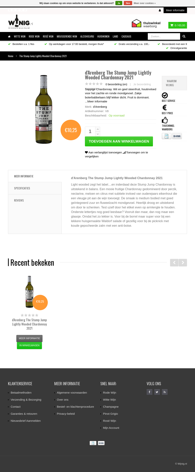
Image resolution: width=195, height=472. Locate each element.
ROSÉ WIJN (48, 36)
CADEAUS (126, 36)
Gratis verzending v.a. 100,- (131, 44)
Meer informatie (97, 101)
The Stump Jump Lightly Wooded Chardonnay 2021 (29, 324)
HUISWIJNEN (103, 36)
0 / (177, 25)
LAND (115, 36)
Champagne (111, 406)
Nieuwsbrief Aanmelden (26, 420)
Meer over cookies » (145, 3)
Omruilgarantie (176, 48)
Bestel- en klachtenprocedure (75, 406)
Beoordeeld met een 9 (172, 44)
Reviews (19, 200)
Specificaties (22, 188)
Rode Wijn (109, 392)
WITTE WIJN (19, 36)
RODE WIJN (34, 36)
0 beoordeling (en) (116, 84)
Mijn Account (111, 427)
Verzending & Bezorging (26, 399)
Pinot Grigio (110, 413)
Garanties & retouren (24, 413)
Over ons (63, 399)
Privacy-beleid (66, 413)
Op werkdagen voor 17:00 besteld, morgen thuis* (74, 44)
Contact (16, 406)
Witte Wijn (109, 399)
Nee (128, 3)
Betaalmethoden (21, 392)
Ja (118, 3)
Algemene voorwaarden (72, 392)
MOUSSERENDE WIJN (67, 36)
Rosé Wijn (109, 420)
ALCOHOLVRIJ (87, 36)
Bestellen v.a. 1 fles (21, 44)
